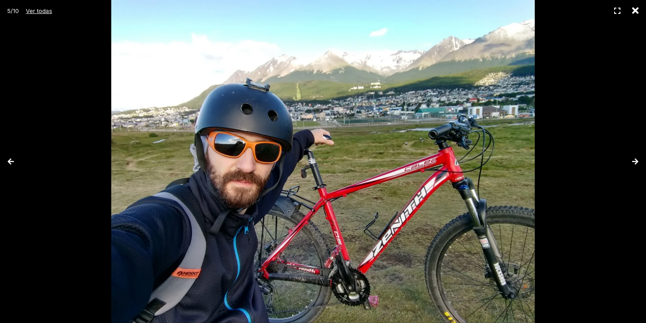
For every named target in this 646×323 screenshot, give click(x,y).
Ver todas (39, 10)
